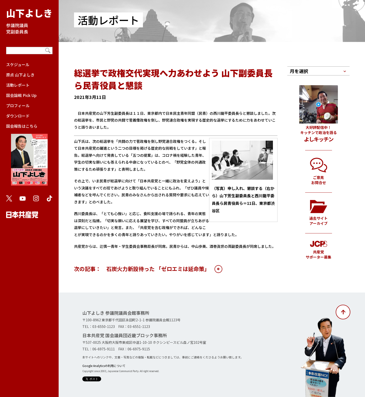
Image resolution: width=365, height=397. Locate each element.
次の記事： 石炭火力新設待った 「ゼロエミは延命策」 (142, 268)
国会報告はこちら (29, 156)
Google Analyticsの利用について (103, 366)
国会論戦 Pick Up (21, 95)
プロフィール (18, 105)
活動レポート (18, 85)
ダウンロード (18, 116)
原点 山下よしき (20, 75)
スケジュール (17, 64)
